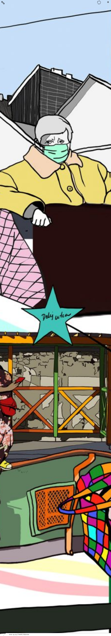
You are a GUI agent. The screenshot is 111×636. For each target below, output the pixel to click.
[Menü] (108, 2)
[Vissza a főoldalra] (2, 2)
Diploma (26, 634)
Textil (20, 634)
